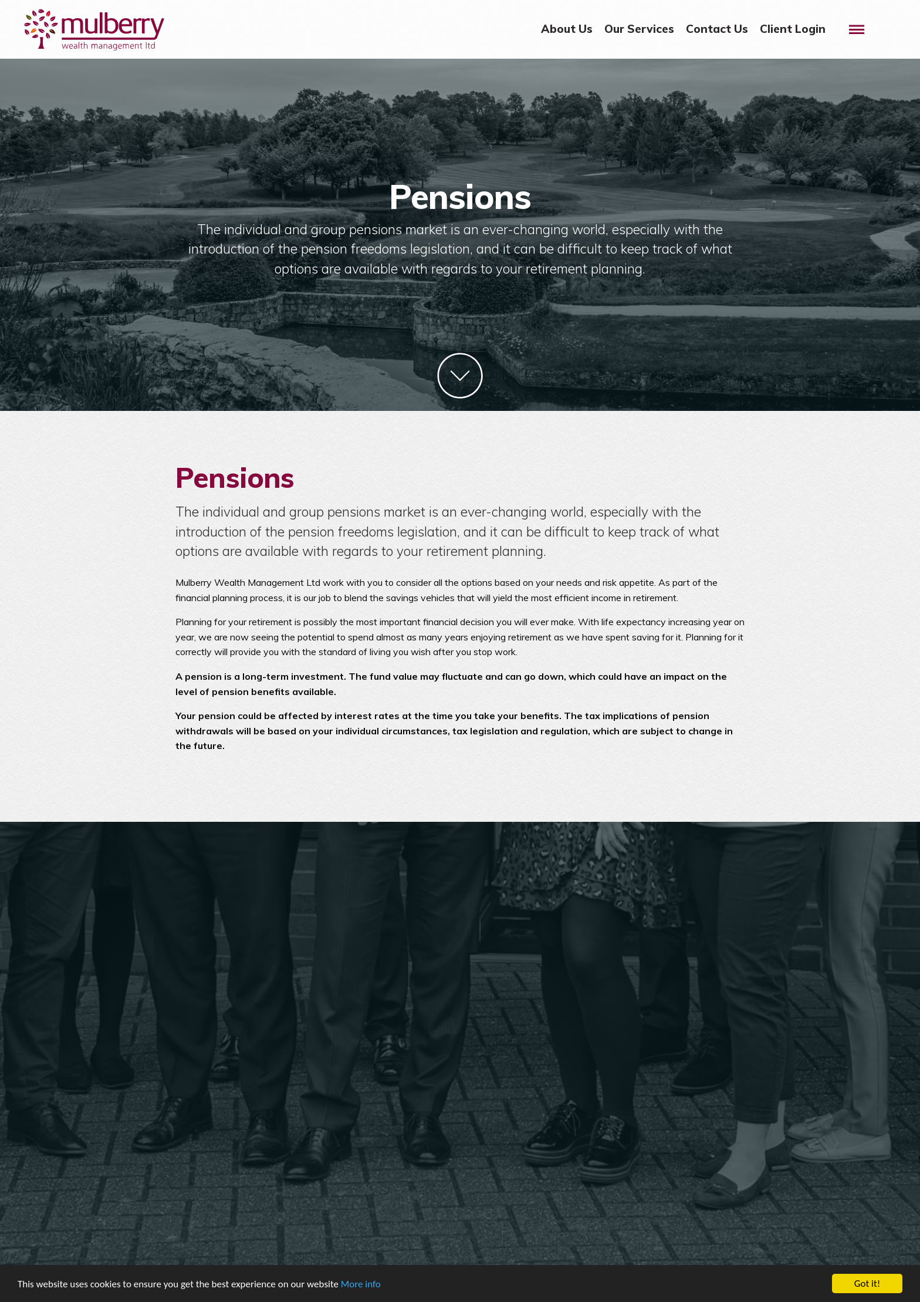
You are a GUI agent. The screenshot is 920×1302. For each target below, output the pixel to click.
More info (361, 1284)
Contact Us (717, 29)
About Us (567, 29)
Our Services (639, 29)
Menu (861, 22)
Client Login (793, 29)
